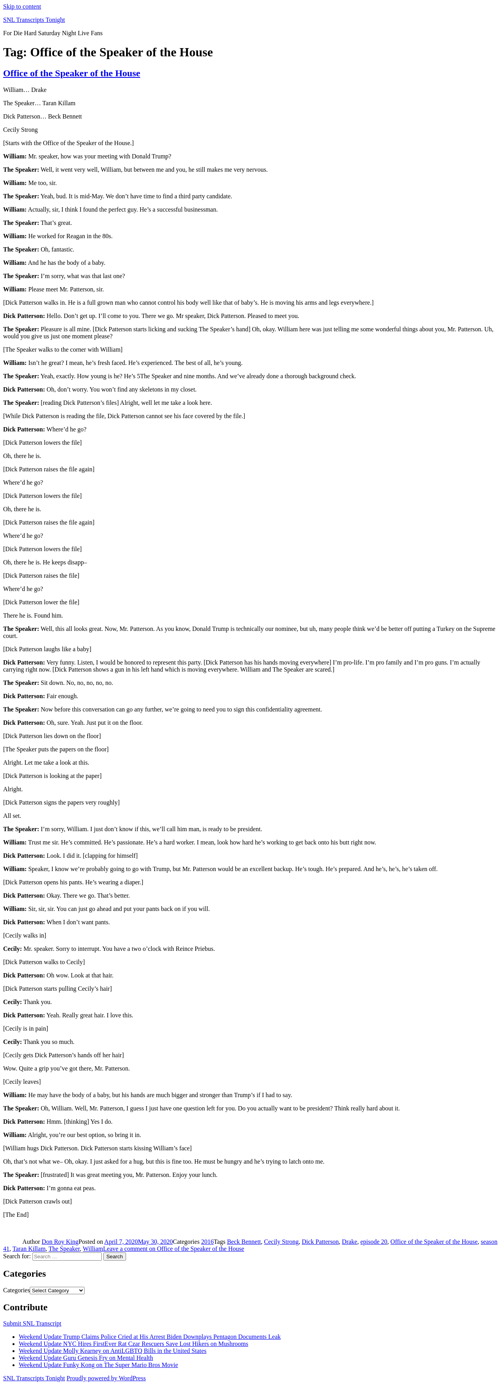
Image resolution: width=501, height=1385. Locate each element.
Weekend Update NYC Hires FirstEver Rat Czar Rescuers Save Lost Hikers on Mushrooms (133, 1343)
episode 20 (373, 1241)
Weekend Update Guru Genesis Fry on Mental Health (86, 1357)
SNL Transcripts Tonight (34, 19)
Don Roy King (59, 1241)
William (93, 1248)
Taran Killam (29, 1248)
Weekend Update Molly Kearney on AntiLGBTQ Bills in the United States (113, 1350)
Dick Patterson (320, 1241)
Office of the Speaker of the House (71, 73)
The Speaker (64, 1248)
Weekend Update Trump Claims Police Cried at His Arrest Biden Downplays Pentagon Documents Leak (150, 1336)
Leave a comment (173, 1248)
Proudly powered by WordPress (106, 1378)
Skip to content (22, 6)
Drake (349, 1241)
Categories (16, 1290)
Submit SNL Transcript (32, 1323)
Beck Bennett (244, 1241)
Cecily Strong (281, 1241)
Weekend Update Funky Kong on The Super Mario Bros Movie (98, 1365)
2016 (207, 1241)
